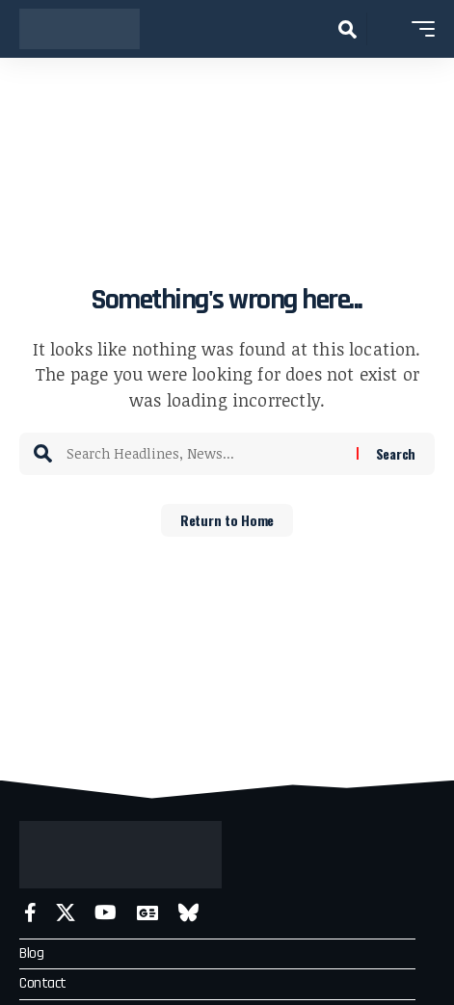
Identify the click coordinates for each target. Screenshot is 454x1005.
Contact (43, 983)
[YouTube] (105, 913)
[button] (347, 29)
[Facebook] (30, 913)
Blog (31, 953)
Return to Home (227, 520)
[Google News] (147, 913)
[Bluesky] (188, 913)
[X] (65, 913)
